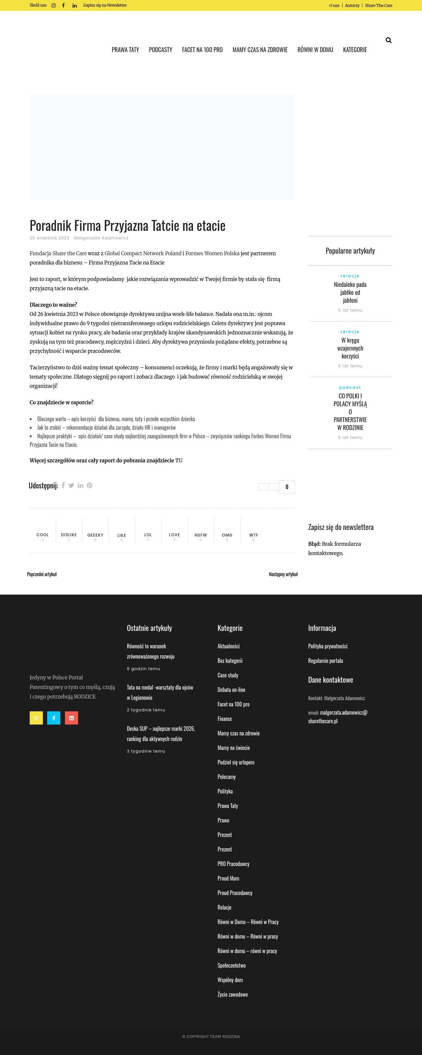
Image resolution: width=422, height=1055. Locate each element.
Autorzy (352, 5)
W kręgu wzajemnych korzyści (350, 348)
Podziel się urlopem (236, 762)
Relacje (224, 907)
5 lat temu (350, 310)
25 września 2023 (50, 238)
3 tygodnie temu (146, 751)
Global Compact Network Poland (143, 253)
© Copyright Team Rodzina (211, 1036)
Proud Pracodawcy (235, 893)
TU (178, 460)
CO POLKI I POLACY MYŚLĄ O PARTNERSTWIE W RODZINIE (350, 411)
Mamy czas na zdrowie (239, 733)
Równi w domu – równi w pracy (247, 951)
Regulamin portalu (325, 661)
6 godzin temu (143, 668)
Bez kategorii (230, 661)
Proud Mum (228, 878)
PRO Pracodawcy (233, 864)
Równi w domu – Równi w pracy (248, 936)
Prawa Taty (228, 806)
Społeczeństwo (232, 965)
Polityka (225, 791)
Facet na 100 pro (234, 704)
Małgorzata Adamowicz (101, 238)
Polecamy (227, 777)
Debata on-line (231, 690)
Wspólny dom (230, 980)
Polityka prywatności (327, 646)
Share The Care (378, 5)
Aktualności (229, 646)
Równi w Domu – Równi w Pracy (248, 922)
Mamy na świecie (234, 748)
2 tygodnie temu (146, 710)
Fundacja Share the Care (58, 253)
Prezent (225, 835)
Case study (228, 675)
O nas (334, 5)
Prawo (223, 820)
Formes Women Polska (213, 253)
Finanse (225, 719)
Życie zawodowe (233, 994)
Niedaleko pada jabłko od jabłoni (350, 292)
